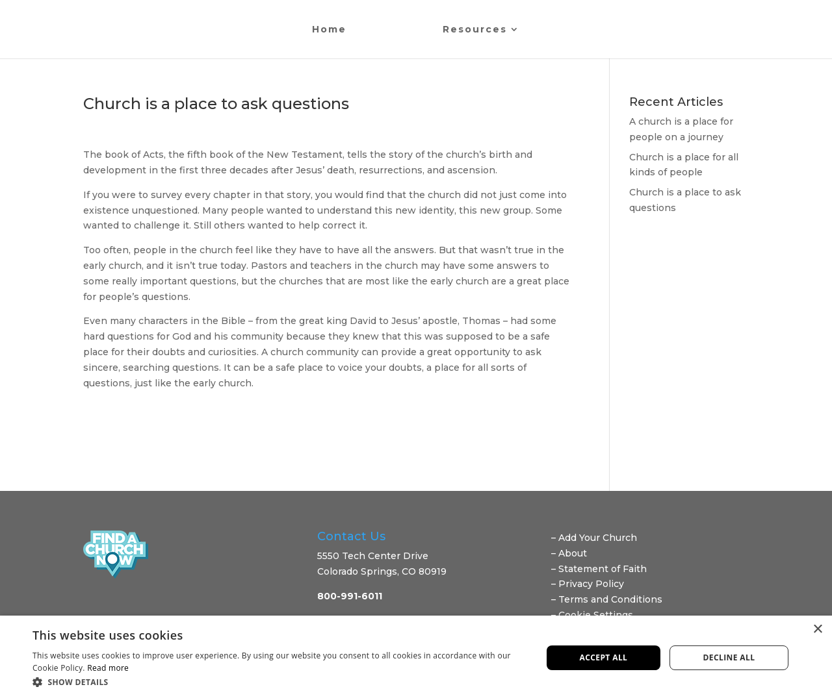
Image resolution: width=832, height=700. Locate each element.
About (572, 553)
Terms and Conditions (610, 599)
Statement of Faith (603, 569)
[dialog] (416, 658)
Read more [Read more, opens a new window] (108, 667)
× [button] (817, 629)
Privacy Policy (591, 584)
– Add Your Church (594, 538)
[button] (279, 682)
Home (326, 30)
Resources (478, 30)
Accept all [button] (604, 657)
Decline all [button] (729, 657)
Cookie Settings (595, 615)
